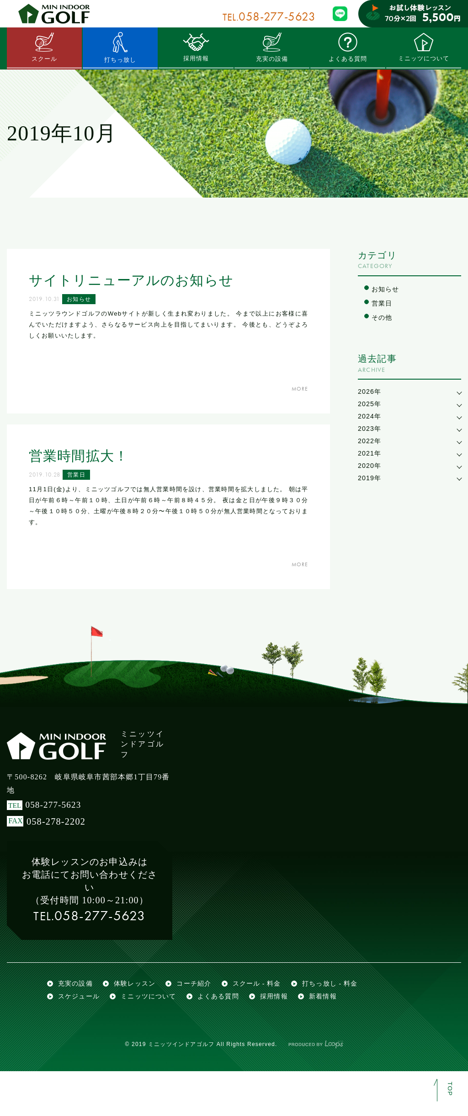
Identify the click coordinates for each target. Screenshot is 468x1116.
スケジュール (80, 1037)
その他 (383, 319)
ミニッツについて (424, 47)
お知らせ (82, 301)
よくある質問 (347, 47)
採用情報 (196, 47)
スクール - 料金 (266, 1018)
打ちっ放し (120, 47)
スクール (44, 47)
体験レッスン (139, 1018)
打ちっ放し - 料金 (343, 1018)
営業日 (80, 476)
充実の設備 (272, 47)
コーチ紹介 (200, 1018)
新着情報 (336, 1037)
